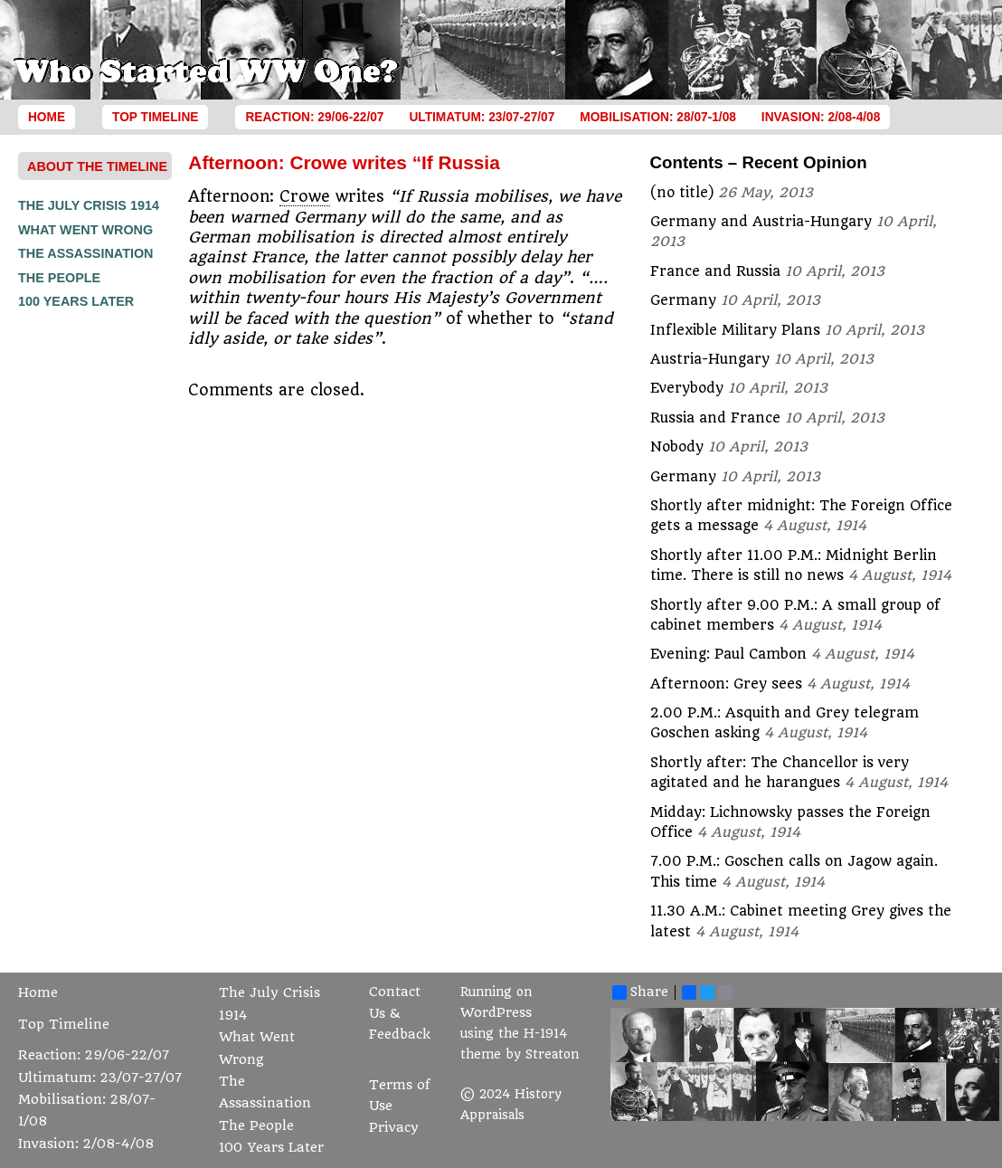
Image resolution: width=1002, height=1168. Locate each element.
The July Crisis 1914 (88, 205)
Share (640, 992)
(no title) (682, 193)
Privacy (394, 1127)
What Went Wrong (85, 230)
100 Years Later (76, 301)
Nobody (677, 447)
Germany (683, 300)
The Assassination (86, 253)
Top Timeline (155, 117)
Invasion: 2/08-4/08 (821, 117)
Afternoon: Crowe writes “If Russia (343, 162)
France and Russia (715, 271)
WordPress (496, 1013)
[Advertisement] (90, 586)
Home (46, 117)
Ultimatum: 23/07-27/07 (481, 117)
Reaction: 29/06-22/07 (314, 117)
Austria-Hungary (710, 359)
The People (59, 278)
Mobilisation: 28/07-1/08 (658, 117)
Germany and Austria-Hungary (761, 222)
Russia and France (715, 418)
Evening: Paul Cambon (728, 654)
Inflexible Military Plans (735, 330)
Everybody (686, 388)
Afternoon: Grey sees (726, 684)
